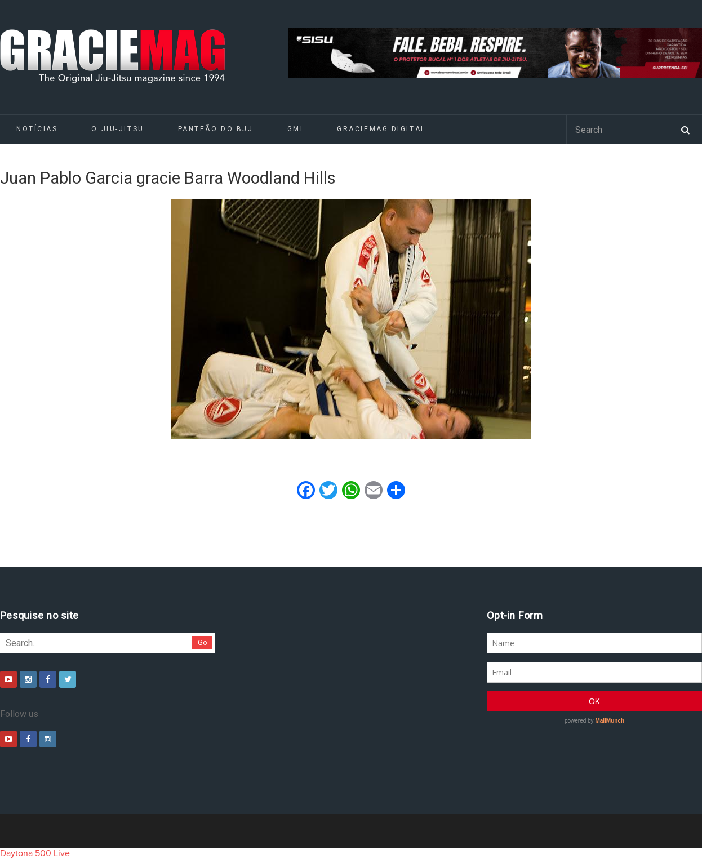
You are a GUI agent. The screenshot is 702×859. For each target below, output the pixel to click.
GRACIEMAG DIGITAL (381, 129)
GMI (295, 129)
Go (202, 642)
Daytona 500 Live (35, 853)
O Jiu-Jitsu (117, 129)
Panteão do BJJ (216, 129)
